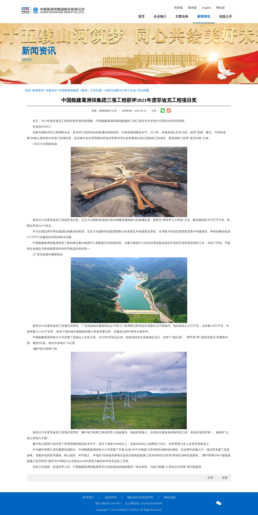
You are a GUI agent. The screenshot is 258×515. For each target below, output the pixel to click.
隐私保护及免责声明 (140, 497)
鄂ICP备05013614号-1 (108, 503)
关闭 (225, 477)
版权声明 (110, 497)
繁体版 (192, 7)
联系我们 (88, 497)
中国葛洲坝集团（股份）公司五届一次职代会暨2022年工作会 (97, 90)
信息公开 (225, 16)
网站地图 (170, 497)
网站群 (220, 7)
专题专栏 (51, 90)
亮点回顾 (143, 90)
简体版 (178, 7)
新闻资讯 (203, 16)
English (206, 7)
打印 (210, 477)
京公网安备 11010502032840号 (144, 503)
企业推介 (160, 16)
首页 (141, 16)
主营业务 (181, 16)
